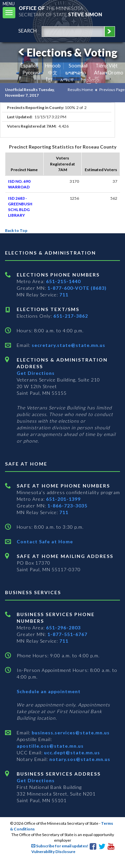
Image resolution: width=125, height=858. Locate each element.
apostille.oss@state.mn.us (50, 746)
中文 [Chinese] (52, 72)
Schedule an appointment (49, 691)
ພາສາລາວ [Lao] (75, 72)
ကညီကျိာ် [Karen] (90, 79)
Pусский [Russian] (31, 72)
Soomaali (78, 65)
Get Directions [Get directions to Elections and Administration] (36, 373)
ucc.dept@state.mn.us (71, 752)
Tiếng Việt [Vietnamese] (106, 65)
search (27, 31)
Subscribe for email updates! (59, 845)
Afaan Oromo (108, 72)
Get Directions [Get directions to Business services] (36, 780)
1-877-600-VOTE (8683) (77, 288)
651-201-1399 (63, 499)
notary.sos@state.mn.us (79, 759)
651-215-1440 (63, 281)
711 (63, 294)
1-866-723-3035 (67, 505)
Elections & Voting (66, 52)
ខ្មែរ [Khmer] (49, 79)
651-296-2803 (63, 627)
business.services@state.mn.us (70, 732)
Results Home (80, 89)
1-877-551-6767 (67, 634)
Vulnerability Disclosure (53, 851)
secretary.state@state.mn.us (67, 345)
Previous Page (112, 89)
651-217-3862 (70, 316)
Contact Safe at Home (45, 541)
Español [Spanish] (29, 65)
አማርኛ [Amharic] (67, 79)
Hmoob (53, 65)
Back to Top (16, 230)
